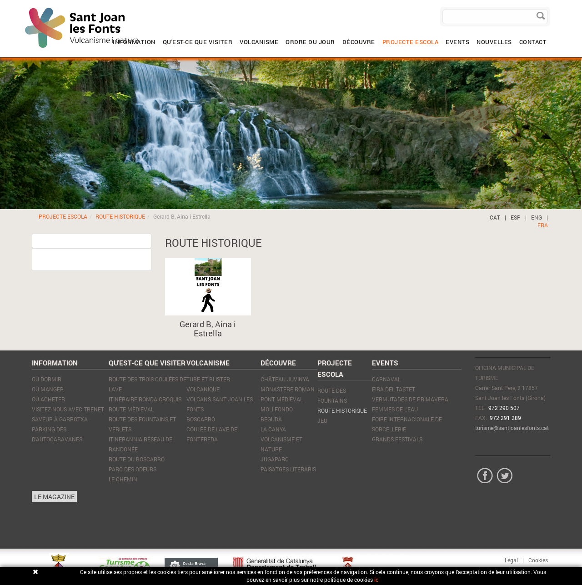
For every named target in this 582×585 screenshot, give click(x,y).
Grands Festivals (397, 439)
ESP (516, 217)
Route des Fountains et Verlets (142, 424)
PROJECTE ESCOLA (63, 216)
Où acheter (48, 399)
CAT (495, 217)
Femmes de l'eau (395, 409)
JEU (322, 420)
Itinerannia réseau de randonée (140, 444)
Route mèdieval (131, 409)
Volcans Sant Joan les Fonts (219, 404)
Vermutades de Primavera (410, 399)
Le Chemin (123, 479)
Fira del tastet (393, 389)
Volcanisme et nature (281, 444)
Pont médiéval (282, 399)
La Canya (273, 429)
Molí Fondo (277, 409)
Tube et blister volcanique (208, 384)
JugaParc (275, 459)
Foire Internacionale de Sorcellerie (407, 424)
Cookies (538, 560)
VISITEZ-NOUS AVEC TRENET (68, 409)
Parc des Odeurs (132, 469)
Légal (511, 560)
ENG (536, 217)
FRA (542, 225)
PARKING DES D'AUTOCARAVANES (57, 434)
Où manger (48, 389)
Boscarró (200, 419)
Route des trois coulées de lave (147, 384)
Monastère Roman (288, 389)
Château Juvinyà (285, 379)
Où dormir (46, 379)
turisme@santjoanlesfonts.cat (512, 427)
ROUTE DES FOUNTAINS (332, 395)
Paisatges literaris (288, 469)
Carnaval (386, 379)
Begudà (271, 419)
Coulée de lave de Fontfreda (211, 434)
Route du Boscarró (137, 459)
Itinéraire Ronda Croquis (145, 399)
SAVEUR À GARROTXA (60, 419)
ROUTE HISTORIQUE (120, 216)
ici (377, 579)
